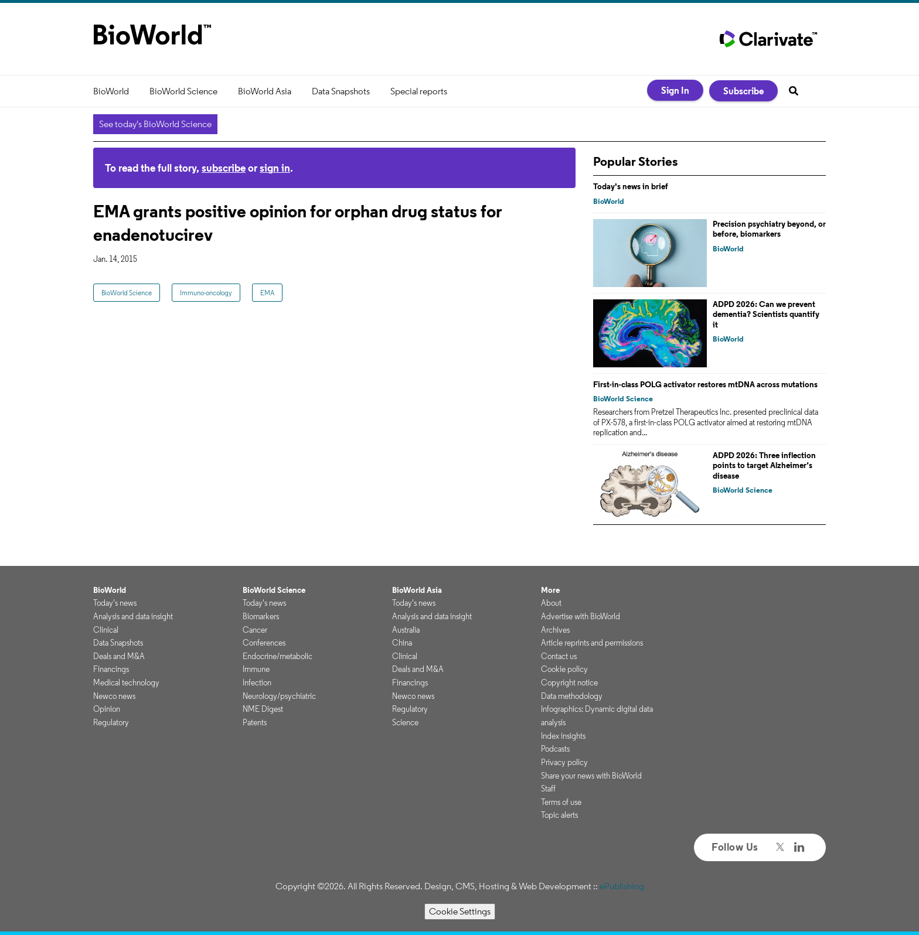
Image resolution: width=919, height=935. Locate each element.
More (550, 590)
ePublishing (622, 886)
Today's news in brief (630, 186)
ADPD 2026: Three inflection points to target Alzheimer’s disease (764, 465)
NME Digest (263, 709)
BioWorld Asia (264, 91)
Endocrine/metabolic (277, 656)
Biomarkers (261, 616)
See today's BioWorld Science (155, 123)
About (551, 603)
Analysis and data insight (133, 616)
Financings (111, 669)
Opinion (106, 709)
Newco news (114, 696)
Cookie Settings (460, 911)
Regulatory (111, 722)
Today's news (115, 603)
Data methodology (572, 696)
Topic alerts (559, 815)
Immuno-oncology (206, 292)
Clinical (105, 630)
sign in (275, 168)
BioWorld (111, 91)
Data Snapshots (341, 91)
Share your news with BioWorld (591, 775)
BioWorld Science (183, 91)
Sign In (675, 90)
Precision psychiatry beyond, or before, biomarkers (769, 229)
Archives (555, 630)
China (402, 642)
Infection (257, 682)
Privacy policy (564, 762)
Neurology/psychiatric (279, 696)
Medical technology (126, 682)
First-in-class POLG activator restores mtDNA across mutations (705, 384)
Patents (255, 722)
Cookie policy (564, 669)
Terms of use (561, 802)
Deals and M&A (119, 656)
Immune (256, 669)
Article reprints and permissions (592, 642)
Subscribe (743, 91)
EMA (267, 292)
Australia (406, 630)
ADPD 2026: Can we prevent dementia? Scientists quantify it (766, 314)
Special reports (418, 91)
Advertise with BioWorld (580, 616)
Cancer (255, 630)
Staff (548, 788)
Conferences (264, 642)
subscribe (224, 168)
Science (405, 722)
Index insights (563, 736)
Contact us (559, 656)
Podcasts (555, 748)
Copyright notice (569, 682)
